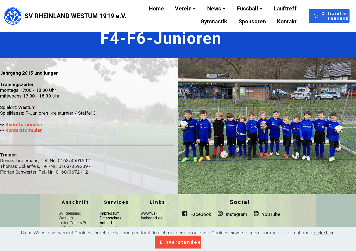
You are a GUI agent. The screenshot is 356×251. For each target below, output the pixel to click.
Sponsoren (252, 21)
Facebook (200, 214)
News (214, 8)
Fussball (247, 8)
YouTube (271, 214)
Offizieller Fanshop (331, 16)
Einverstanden (180, 242)
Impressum (110, 213)
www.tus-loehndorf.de (152, 215)
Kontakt (287, 21)
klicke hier (323, 233)
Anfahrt (106, 222)
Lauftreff (285, 8)
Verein (183, 8)
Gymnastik (214, 21)
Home (156, 8)
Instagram (236, 214)
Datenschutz (111, 218)
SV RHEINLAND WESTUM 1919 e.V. (75, 16)
